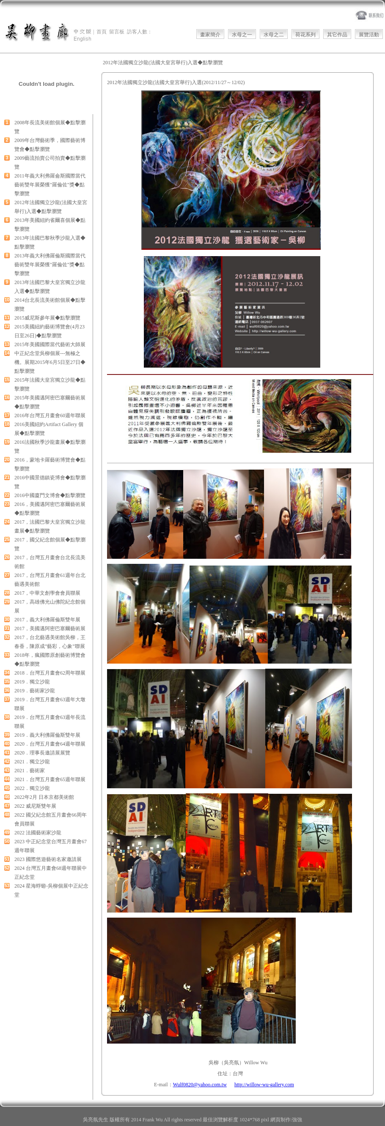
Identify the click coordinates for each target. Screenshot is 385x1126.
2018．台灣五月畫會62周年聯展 (49, 673)
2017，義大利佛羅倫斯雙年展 (47, 620)
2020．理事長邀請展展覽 (42, 753)
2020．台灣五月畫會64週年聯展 (49, 744)
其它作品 (337, 35)
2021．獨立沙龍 (32, 762)
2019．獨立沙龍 (32, 682)
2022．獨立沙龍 (32, 788)
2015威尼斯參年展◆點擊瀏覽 (47, 318)
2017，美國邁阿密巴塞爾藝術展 (49, 628)
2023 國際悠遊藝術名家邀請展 (48, 859)
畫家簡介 (210, 35)
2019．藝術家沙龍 (34, 691)
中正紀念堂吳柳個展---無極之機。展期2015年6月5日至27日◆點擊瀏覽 (49, 362)
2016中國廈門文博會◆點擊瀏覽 (49, 495)
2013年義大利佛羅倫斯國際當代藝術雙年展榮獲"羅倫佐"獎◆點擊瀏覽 (49, 264)
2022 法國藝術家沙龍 (37, 833)
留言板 (116, 32)
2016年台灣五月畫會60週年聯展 (49, 415)
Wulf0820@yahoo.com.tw (200, 1085)
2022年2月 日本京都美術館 (44, 797)
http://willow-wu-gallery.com (264, 1085)
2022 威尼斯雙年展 (35, 806)
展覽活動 (369, 35)
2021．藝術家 (29, 770)
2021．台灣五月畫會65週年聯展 (49, 779)
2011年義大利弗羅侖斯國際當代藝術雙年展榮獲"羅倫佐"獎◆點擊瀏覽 (49, 185)
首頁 (101, 32)
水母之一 (242, 35)
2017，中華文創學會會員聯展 (47, 593)
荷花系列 (305, 35)
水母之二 (274, 35)
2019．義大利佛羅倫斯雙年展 (47, 735)
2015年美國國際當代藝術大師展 (49, 344)
